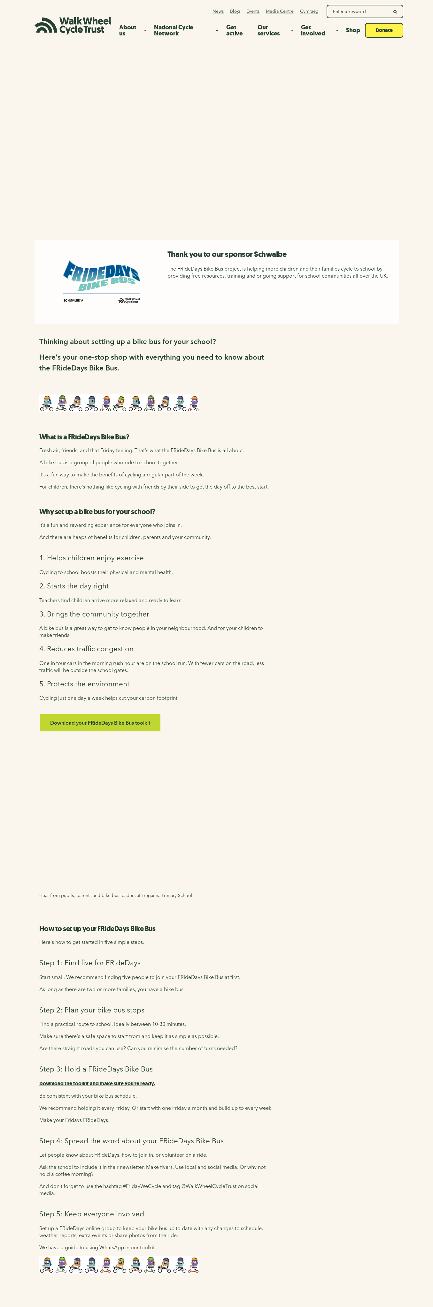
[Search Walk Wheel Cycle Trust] (358, 11)
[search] (395, 11)
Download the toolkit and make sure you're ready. (97, 1083)
